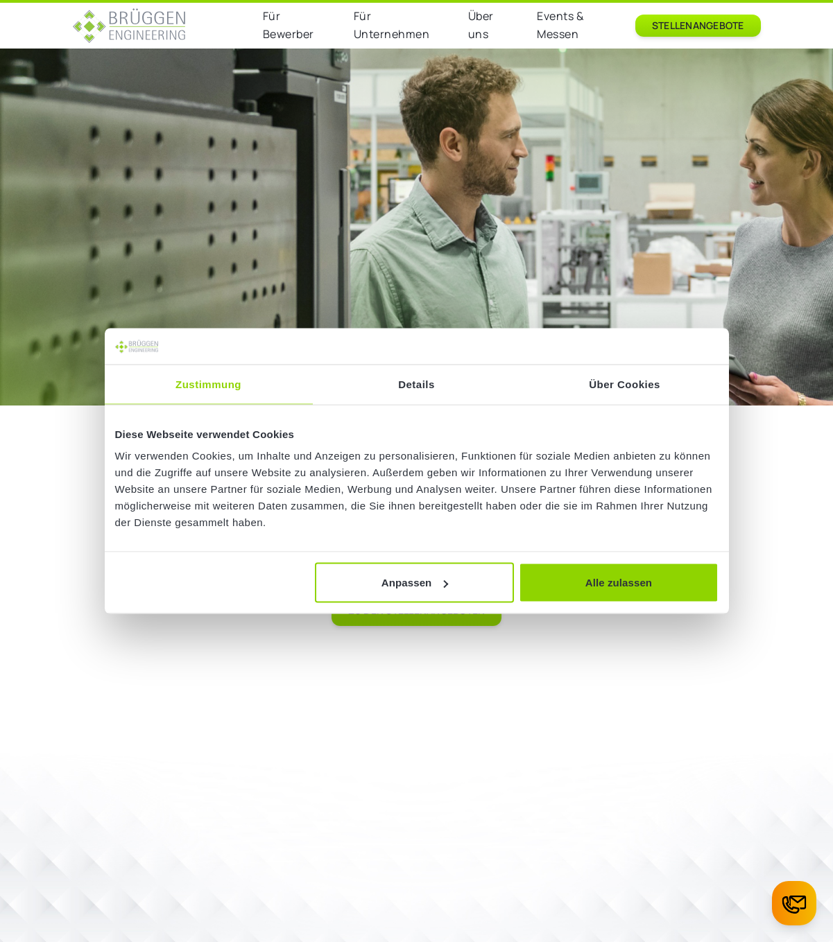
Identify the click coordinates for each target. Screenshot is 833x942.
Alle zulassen (618, 582)
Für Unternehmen (392, 25)
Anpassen (415, 582)
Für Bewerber (288, 25)
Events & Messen (560, 25)
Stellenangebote (698, 25)
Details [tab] (416, 384)
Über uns (481, 25)
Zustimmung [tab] (208, 384)
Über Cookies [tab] (624, 384)
